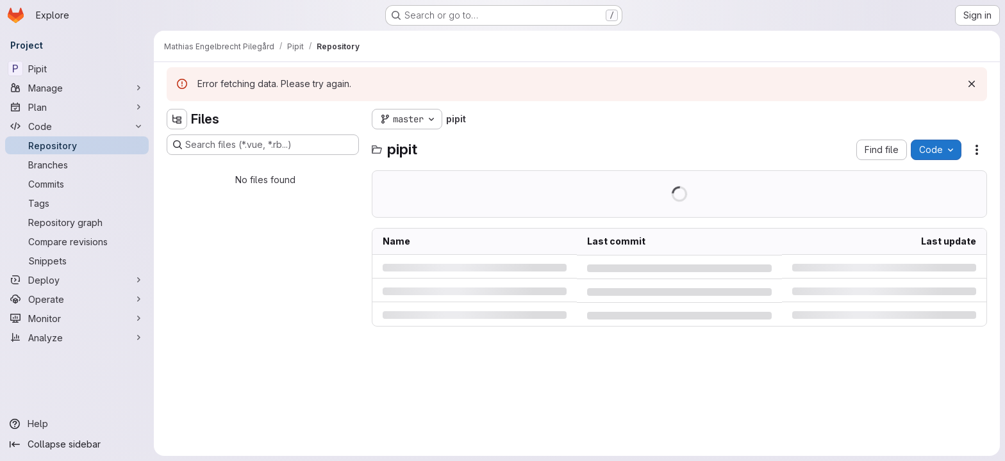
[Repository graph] (77, 222)
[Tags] (77, 203)
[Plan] (77, 107)
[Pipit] (77, 68)
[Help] (77, 424)
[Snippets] (77, 261)
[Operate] (77, 299)
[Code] (77, 126)
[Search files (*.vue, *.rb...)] (263, 144)
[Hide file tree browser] (177, 119)
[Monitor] (77, 318)
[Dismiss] (971, 84)
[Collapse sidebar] (77, 444)
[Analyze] (77, 337)
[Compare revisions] (77, 241)
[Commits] (77, 184)
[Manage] (77, 88)
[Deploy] (77, 280)
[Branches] (77, 165)
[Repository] (77, 145)
